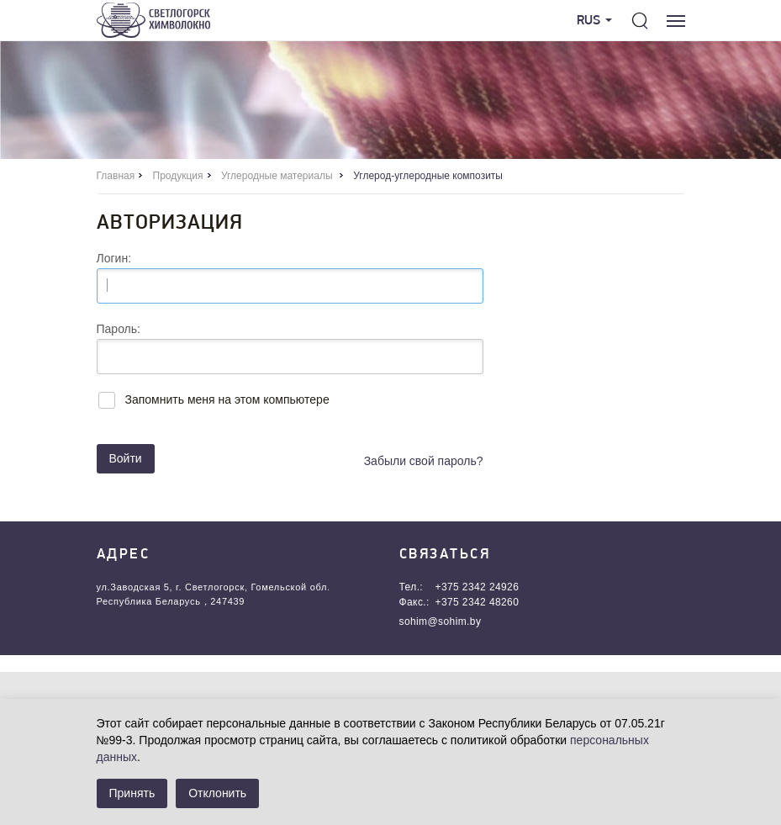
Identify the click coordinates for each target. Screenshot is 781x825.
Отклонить (217, 793)
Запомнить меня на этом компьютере (227, 399)
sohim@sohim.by (440, 621)
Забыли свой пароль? (423, 461)
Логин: (114, 258)
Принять (132, 793)
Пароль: (118, 329)
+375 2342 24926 (477, 587)
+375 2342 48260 (477, 602)
